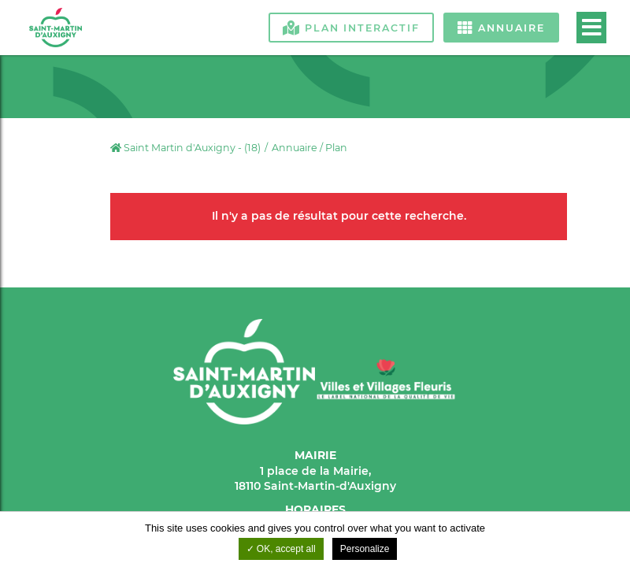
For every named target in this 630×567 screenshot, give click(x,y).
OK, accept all (281, 548)
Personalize (365, 548)
